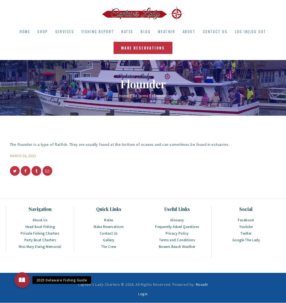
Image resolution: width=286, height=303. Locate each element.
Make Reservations (109, 226)
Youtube (246, 226)
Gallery (108, 240)
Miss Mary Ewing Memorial (40, 246)
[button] (22, 280)
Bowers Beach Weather (177, 246)
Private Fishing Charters (40, 233)
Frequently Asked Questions (177, 226)
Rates (108, 220)
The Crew (108, 246)
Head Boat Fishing (40, 226)
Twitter (246, 233)
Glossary (177, 220)
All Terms (140, 95)
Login (143, 293)
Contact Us (109, 233)
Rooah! (202, 284)
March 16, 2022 (23, 155)
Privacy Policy (177, 233)
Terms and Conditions (177, 240)
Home (124, 95)
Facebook (246, 220)
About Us (40, 220)
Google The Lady (246, 240)
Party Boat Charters (40, 240)
